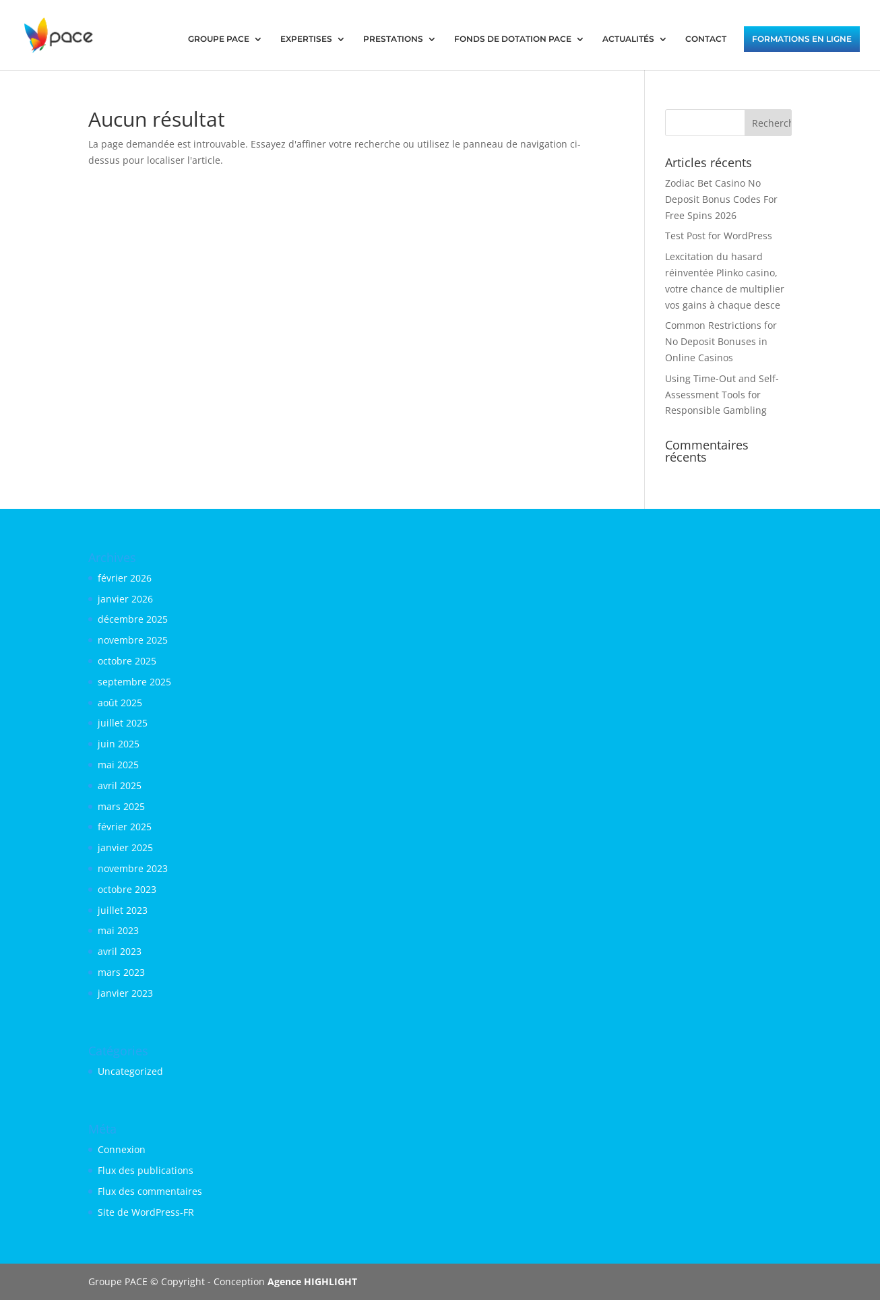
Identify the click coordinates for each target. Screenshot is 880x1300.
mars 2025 (121, 806)
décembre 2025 (133, 619)
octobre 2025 (127, 660)
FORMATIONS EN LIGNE (802, 39)
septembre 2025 (134, 681)
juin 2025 (118, 743)
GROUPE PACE (218, 39)
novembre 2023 (133, 868)
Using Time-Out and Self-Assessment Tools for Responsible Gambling (722, 394)
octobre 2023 (127, 889)
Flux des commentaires (150, 1191)
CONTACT (705, 39)
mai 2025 (118, 764)
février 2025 (125, 826)
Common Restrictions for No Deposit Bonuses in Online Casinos (721, 341)
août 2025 (120, 702)
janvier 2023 (125, 993)
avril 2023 (120, 951)
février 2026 (125, 577)
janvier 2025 (125, 847)
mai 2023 (118, 930)
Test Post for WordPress (718, 235)
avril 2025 (120, 785)
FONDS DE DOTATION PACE (512, 39)
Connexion (122, 1149)
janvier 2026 (125, 598)
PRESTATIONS (393, 39)
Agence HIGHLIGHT (312, 1281)
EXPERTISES (306, 39)
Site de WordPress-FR (146, 1212)
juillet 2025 (123, 722)
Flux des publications (145, 1170)
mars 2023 (121, 972)
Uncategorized (130, 1071)
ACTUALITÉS (628, 39)
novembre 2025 (133, 639)
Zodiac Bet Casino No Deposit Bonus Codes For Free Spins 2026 (721, 199)
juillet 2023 (123, 910)
